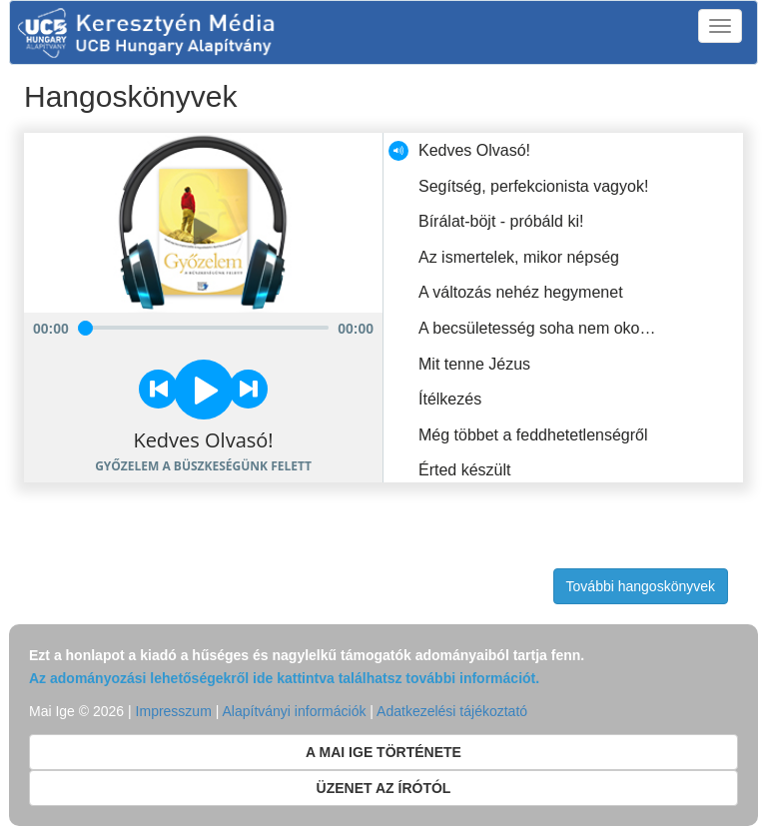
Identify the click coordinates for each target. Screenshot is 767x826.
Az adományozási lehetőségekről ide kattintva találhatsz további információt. (284, 678)
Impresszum (174, 711)
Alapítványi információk (294, 711)
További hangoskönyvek (640, 586)
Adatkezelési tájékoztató (452, 711)
